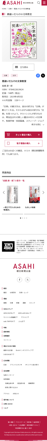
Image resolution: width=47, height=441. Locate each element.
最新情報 (7, 332)
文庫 (10, 9)
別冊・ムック (23, 292)
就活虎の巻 (21, 383)
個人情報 (10, 422)
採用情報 (7, 379)
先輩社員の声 (9, 383)
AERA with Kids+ (23, 313)
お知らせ (16, 393)
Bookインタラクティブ (24, 350)
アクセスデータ (20, 422)
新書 (17, 303)
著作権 (29, 422)
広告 (5, 365)
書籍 (5, 299)
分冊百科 (13, 292)
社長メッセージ (9, 375)
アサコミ (24, 317)
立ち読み (24, 67)
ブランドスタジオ (16, 365)
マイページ (7, 340)
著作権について (9, 400)
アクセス (6, 393)
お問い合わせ (8, 404)
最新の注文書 (8, 350)
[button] (20, 218)
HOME (4, 9)
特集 (5, 327)
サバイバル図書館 (10, 317)
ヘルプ (6, 408)
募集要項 (31, 383)
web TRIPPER (8, 321)
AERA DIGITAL (8, 313)
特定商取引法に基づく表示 (23, 428)
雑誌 (5, 288)
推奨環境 (36, 422)
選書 (24, 303)
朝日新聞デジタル (32, 425)
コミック (32, 303)
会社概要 (7, 371)
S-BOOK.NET (8, 354)
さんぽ (20, 321)
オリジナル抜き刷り (32, 365)
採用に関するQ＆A (11, 387)
